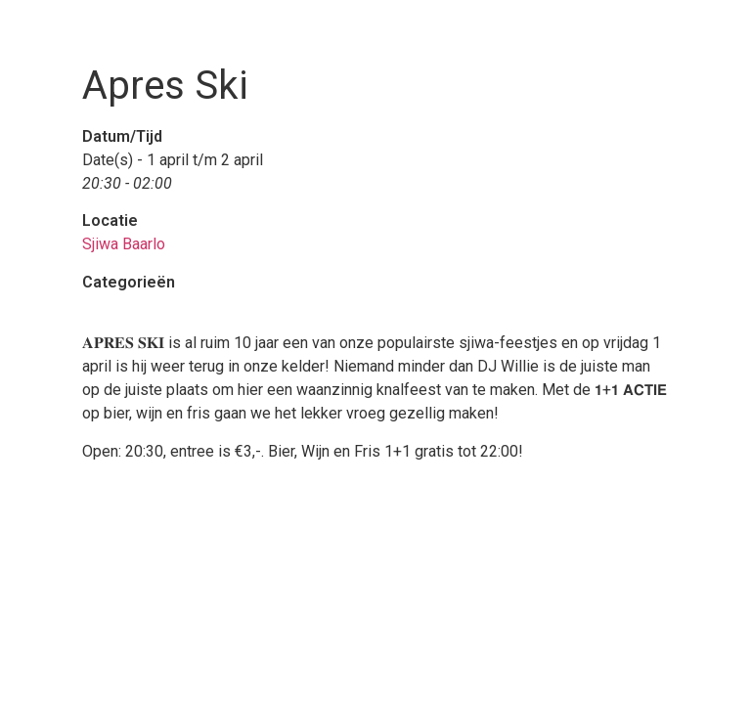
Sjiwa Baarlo (123, 244)
